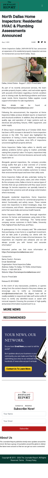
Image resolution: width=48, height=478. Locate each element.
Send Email (11, 262)
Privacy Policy (31, 460)
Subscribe (24, 428)
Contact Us (19, 406)
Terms (21, 460)
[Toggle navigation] (42, 5)
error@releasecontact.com (12, 294)
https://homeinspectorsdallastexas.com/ (18, 108)
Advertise (28, 406)
